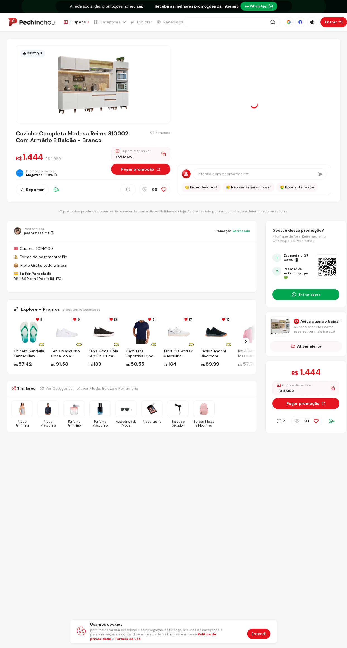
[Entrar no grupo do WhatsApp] (305, 294)
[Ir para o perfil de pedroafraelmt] (34, 231)
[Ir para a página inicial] (31, 22)
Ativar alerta (306, 346)
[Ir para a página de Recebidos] (170, 22)
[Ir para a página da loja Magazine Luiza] (38, 173)
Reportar (32, 189)
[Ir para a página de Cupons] (76, 22)
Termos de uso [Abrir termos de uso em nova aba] (128, 639)
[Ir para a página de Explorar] (141, 22)
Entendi (259, 633)
